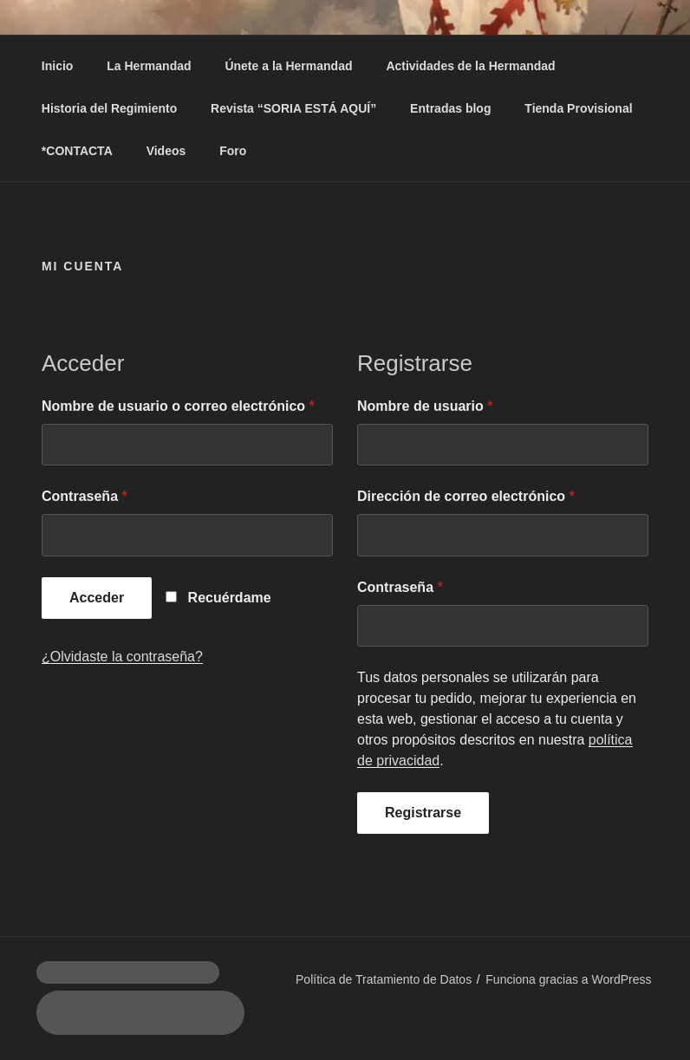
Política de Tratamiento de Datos (384, 979)
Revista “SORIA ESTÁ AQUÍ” (293, 108)
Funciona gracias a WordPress (568, 979)
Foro (232, 151)
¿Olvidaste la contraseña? (122, 656)
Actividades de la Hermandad (470, 66)
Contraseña (84, 496)
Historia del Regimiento (109, 108)
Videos (166, 151)
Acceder (96, 597)
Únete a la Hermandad (288, 66)
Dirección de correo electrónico (466, 496)
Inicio (58, 66)
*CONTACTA (77, 151)
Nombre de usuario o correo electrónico (178, 406)
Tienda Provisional (578, 108)
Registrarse (423, 812)
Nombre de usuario (424, 406)
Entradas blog (450, 108)
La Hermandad (149, 66)
